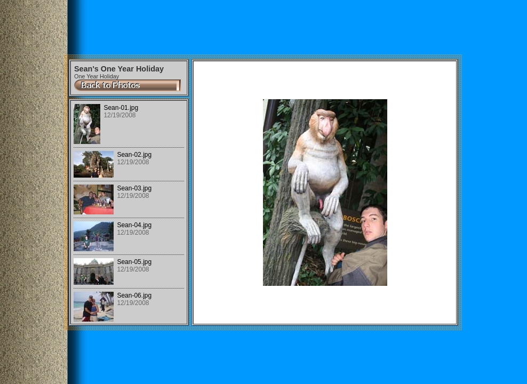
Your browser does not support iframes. (129, 212)
